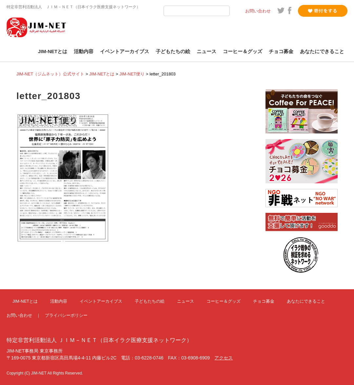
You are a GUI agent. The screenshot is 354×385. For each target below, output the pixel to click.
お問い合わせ (258, 11)
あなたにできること (322, 51)
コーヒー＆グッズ (242, 51)
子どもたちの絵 (173, 51)
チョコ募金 (281, 51)
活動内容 (83, 51)
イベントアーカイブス (124, 51)
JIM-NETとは (52, 51)
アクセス (223, 357)
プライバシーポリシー (66, 315)
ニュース (206, 51)
